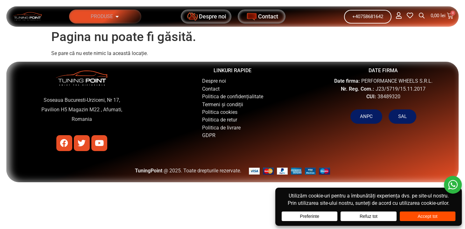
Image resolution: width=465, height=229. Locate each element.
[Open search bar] (422, 15)
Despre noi (214, 81)
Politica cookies (219, 112)
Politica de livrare (221, 128)
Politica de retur (219, 120)
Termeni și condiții (222, 104)
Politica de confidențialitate (232, 97)
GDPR (208, 135)
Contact (211, 89)
